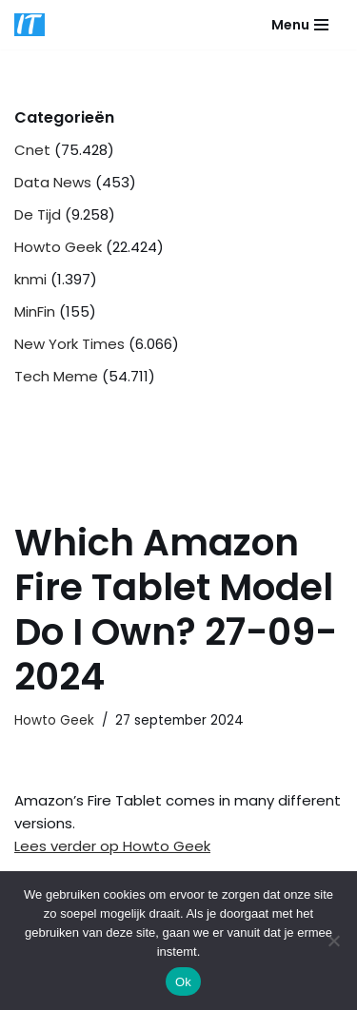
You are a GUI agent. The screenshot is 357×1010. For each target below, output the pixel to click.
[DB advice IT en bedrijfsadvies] (29, 24)
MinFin (34, 311)
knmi (30, 279)
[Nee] (333, 940)
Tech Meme (56, 376)
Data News (52, 182)
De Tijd (37, 214)
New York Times (69, 344)
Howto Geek (58, 247)
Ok (183, 982)
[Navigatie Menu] (300, 25)
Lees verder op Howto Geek (112, 846)
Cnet (32, 150)
